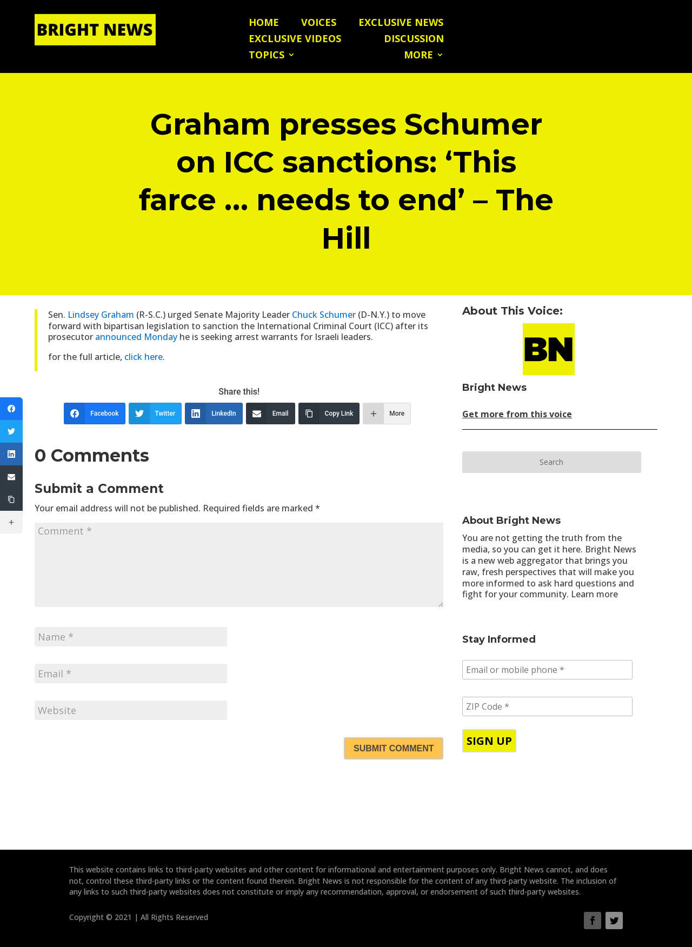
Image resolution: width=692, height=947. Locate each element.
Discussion (414, 40)
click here (142, 357)
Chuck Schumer (325, 315)
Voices (318, 23)
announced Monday (136, 337)
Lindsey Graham (102, 315)
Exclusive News (400, 23)
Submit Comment (394, 748)
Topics (266, 56)
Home (264, 23)
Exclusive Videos (295, 40)
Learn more (594, 594)
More (418, 56)
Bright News (494, 388)
